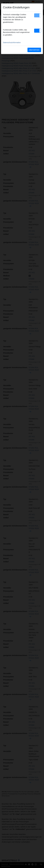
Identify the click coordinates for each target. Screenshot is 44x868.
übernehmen (34, 50)
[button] (37, 15)
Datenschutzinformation (12, 42)
